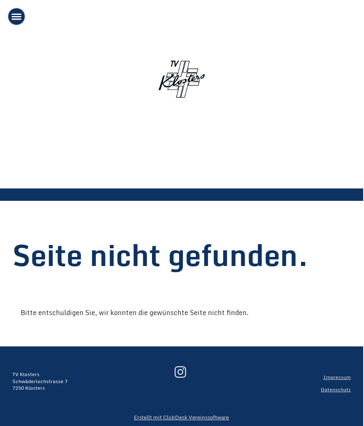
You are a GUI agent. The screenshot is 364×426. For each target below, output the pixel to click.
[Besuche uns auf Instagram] (180, 372)
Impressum (337, 377)
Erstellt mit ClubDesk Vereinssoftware (181, 417)
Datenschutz (336, 389)
